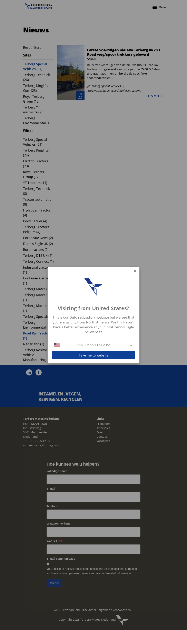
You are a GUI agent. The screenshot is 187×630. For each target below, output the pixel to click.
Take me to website (93, 355)
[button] (93, 345)
